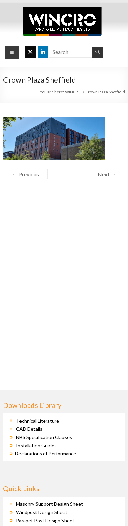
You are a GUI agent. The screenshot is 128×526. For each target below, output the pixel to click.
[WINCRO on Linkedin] (43, 52)
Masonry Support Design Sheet (49, 504)
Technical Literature (37, 421)
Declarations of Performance (45, 453)
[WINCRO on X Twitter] (30, 52)
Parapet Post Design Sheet (45, 520)
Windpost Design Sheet (41, 512)
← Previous (25, 174)
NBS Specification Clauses (44, 437)
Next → (107, 174)
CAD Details (29, 429)
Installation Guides (36, 445)
